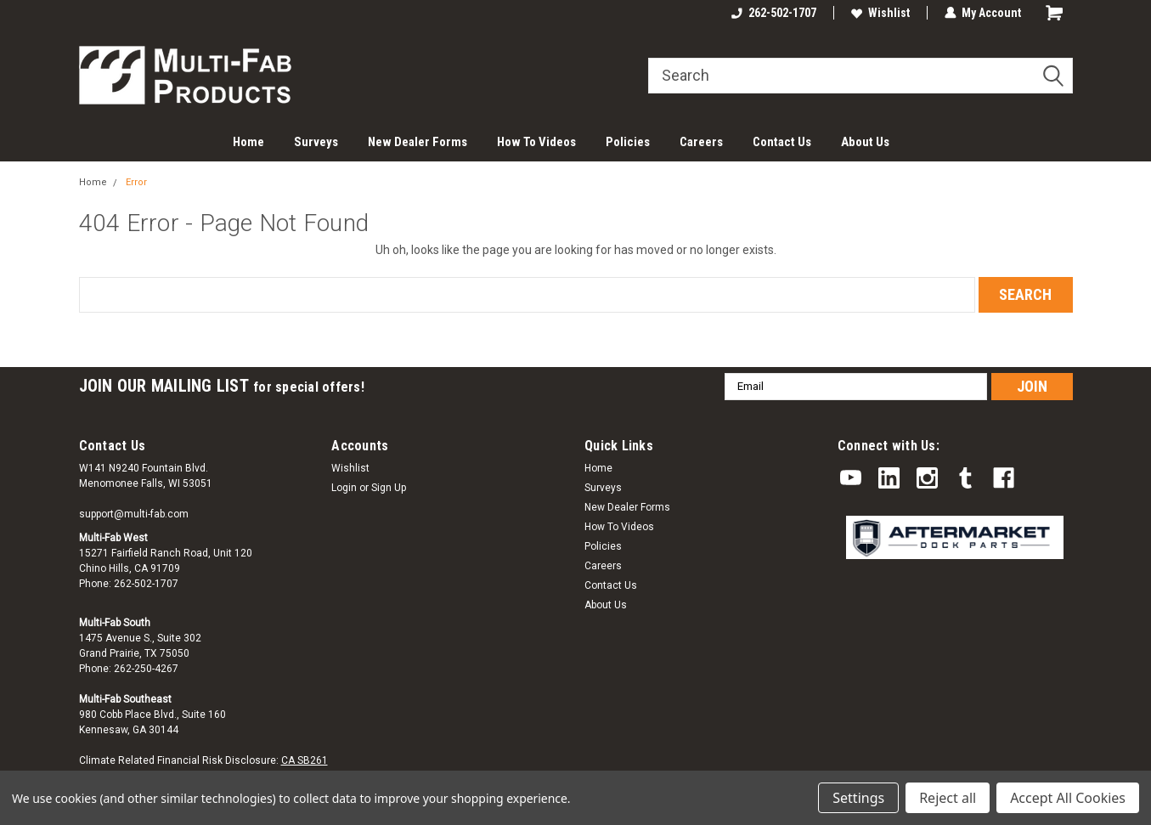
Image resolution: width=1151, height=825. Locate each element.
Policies (628, 142)
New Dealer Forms (417, 142)
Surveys (316, 142)
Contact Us (782, 142)
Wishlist (880, 13)
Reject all (947, 797)
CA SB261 (304, 760)
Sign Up (388, 488)
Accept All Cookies (1068, 797)
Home (248, 142)
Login (344, 488)
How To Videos (536, 142)
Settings (858, 797)
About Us (865, 142)
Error (136, 182)
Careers (701, 142)
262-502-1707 (773, 13)
